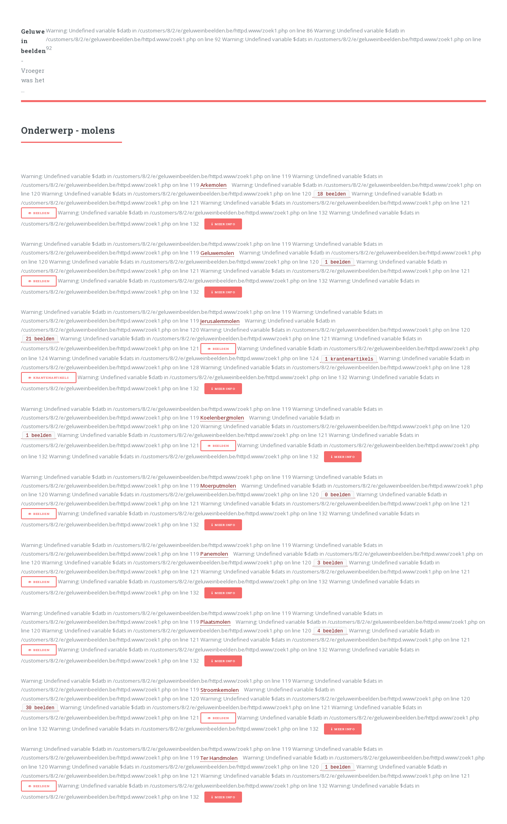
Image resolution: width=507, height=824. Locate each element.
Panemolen (214, 553)
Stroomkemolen (219, 689)
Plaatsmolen (215, 621)
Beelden (41, 213)
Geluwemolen (217, 252)
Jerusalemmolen (220, 321)
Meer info (225, 224)
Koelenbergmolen (222, 417)
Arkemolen (213, 184)
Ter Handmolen (219, 757)
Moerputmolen (218, 485)
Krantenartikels (51, 378)
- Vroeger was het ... (33, 60)
